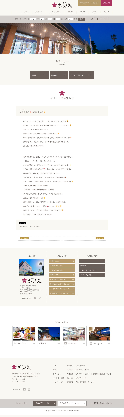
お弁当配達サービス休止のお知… (60, 295)
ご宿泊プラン (106, 2)
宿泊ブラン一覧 (80, 380)
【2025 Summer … (55, 263)
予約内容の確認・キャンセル (85, 384)
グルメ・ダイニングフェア (89, 272)
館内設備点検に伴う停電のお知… (60, 286)
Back (26, 240)
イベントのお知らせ (33, 229)
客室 (26, 12)
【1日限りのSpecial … (56, 272)
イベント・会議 (55, 12)
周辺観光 (70, 376)
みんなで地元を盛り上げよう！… (60, 291)
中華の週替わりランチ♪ (57, 268)
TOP (16, 12)
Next (98, 240)
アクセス (82, 12)
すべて (34, 76)
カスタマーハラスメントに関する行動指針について (93, 376)
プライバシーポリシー (83, 372)
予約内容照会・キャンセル (69, 405)
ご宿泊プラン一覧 (42, 405)
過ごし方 (106, 12)
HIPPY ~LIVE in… (55, 277)
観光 (94, 12)
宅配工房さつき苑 (83, 2)
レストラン (38, 12)
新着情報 (55, 76)
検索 (82, 19)
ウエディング (95, 2)
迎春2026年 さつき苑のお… (58, 281)
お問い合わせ (80, 368)
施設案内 (70, 12)
